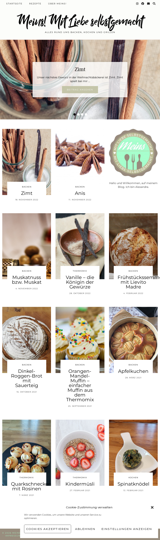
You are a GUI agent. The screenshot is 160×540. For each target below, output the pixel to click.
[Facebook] (142, 3)
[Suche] (154, 3)
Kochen (133, 477)
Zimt (80, 69)
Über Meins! (57, 3)
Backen (26, 187)
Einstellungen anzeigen (126, 529)
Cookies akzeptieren (47, 529)
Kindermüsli (80, 484)
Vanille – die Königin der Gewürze (80, 282)
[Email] (148, 3)
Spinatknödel (133, 484)
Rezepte (35, 3)
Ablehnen (85, 529)
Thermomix (80, 271)
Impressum (13, 536)
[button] (152, 507)
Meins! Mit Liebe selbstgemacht (80, 21)
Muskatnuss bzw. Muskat (27, 279)
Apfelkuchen (133, 371)
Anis (80, 193)
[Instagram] (137, 3)
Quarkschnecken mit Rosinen (31, 486)
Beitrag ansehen (80, 89)
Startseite (14, 3)
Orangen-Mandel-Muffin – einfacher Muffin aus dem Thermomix (80, 385)
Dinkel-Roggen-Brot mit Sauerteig (26, 378)
